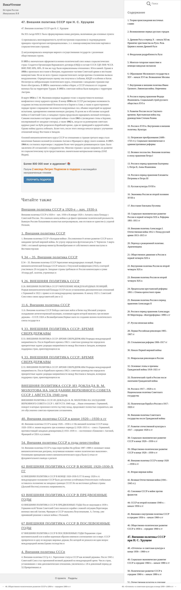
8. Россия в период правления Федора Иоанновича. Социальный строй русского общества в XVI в (148, 100)
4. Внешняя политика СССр (43, 552)
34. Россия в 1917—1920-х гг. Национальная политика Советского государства (145, 392)
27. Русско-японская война (140, 323)
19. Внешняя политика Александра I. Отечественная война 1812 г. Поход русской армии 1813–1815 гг (149, 231)
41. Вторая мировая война (140, 472)
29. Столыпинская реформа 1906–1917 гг (147, 342)
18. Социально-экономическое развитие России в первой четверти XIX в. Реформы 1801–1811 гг (148, 217)
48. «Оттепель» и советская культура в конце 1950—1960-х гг (147, 587)
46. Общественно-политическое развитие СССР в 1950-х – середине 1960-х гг (38, 587)
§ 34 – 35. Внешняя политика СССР (49, 257)
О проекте (60, 578)
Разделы (72, 578)
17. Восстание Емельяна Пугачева (144, 205)
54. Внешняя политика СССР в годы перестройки (60, 442)
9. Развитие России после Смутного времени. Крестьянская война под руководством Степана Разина (145, 114)
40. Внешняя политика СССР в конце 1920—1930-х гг (64, 418)
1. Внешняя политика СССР (43, 233)
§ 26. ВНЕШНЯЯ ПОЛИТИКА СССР (50, 281)
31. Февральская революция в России (146, 358)
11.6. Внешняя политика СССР (45, 305)
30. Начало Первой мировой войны (144, 350)
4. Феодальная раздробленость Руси (145, 54)
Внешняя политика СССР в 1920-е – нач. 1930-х (59, 209)
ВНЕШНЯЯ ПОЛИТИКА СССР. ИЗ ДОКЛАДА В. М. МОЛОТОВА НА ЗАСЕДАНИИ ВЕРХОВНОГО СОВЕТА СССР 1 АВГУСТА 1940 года (66, 390)
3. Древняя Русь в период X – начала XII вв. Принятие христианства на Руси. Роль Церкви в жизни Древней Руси (149, 43)
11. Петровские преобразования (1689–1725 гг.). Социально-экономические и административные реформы (146, 140)
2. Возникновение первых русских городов (148, 31)
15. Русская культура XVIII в (141, 186)
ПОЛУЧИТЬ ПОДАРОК (39, 179)
